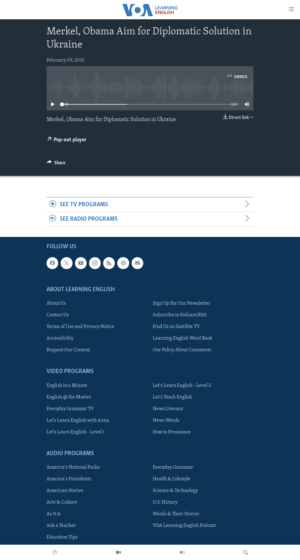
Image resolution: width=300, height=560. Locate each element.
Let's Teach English (172, 397)
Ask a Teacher (61, 526)
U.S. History (165, 502)
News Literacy (168, 408)
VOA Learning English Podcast (184, 526)
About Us (56, 303)
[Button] (56, 164)
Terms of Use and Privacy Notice (80, 326)
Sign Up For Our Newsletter (181, 303)
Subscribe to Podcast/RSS (180, 315)
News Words (166, 420)
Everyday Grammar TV (70, 408)
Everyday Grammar (173, 467)
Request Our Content (68, 350)
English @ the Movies (69, 397)
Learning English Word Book (182, 338)
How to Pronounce (172, 432)
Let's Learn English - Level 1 (75, 432)
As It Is (54, 514)
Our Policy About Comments (182, 350)
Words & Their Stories (176, 514)
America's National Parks (73, 467)
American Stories (65, 490)
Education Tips (62, 537)
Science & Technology (175, 490)
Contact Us (58, 315)
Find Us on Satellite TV (176, 326)
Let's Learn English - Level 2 (182, 385)
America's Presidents (69, 479)
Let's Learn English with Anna (78, 420)
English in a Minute (67, 385)
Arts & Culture (62, 502)
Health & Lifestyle (171, 479)
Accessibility (60, 338)
